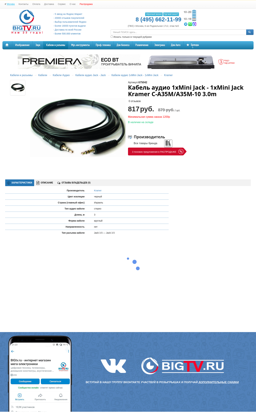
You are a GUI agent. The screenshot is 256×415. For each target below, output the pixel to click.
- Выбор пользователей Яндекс (70, 22)
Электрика (159, 45)
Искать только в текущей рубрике (131, 37)
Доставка (49, 4)
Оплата (36, 4)
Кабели (42, 75)
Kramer (168, 75)
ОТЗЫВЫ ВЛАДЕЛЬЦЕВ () (74, 182)
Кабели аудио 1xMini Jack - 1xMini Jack (135, 75)
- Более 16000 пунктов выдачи (69, 25)
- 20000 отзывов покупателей (68, 18)
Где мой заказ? (171, 14)
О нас (73, 4)
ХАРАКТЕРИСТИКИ (19, 182)
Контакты (23, 4)
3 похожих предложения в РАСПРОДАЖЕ (154, 152)
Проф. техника (103, 45)
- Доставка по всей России (67, 29)
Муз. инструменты (80, 45)
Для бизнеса (123, 45)
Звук (37, 45)
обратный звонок (153, 14)
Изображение (22, 45)
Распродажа (86, 4)
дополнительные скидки (219, 382)
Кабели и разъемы (55, 45)
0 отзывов (135, 101)
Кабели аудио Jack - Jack (90, 75)
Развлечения (141, 45)
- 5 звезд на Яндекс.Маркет (67, 14)
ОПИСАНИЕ (44, 183)
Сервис (62, 4)
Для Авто (175, 45)
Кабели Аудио (61, 75)
